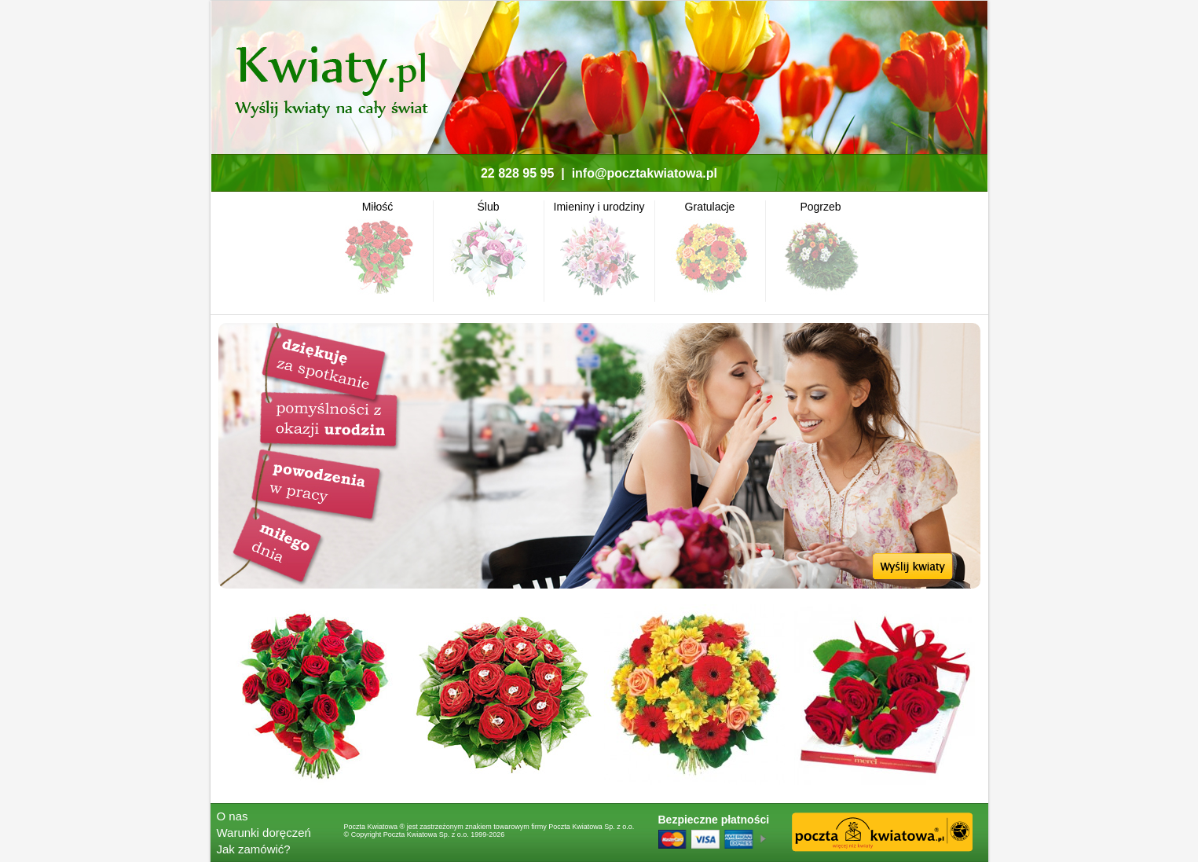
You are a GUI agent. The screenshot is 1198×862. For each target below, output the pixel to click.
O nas (232, 816)
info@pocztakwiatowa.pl (644, 173)
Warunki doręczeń (264, 832)
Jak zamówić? (254, 849)
